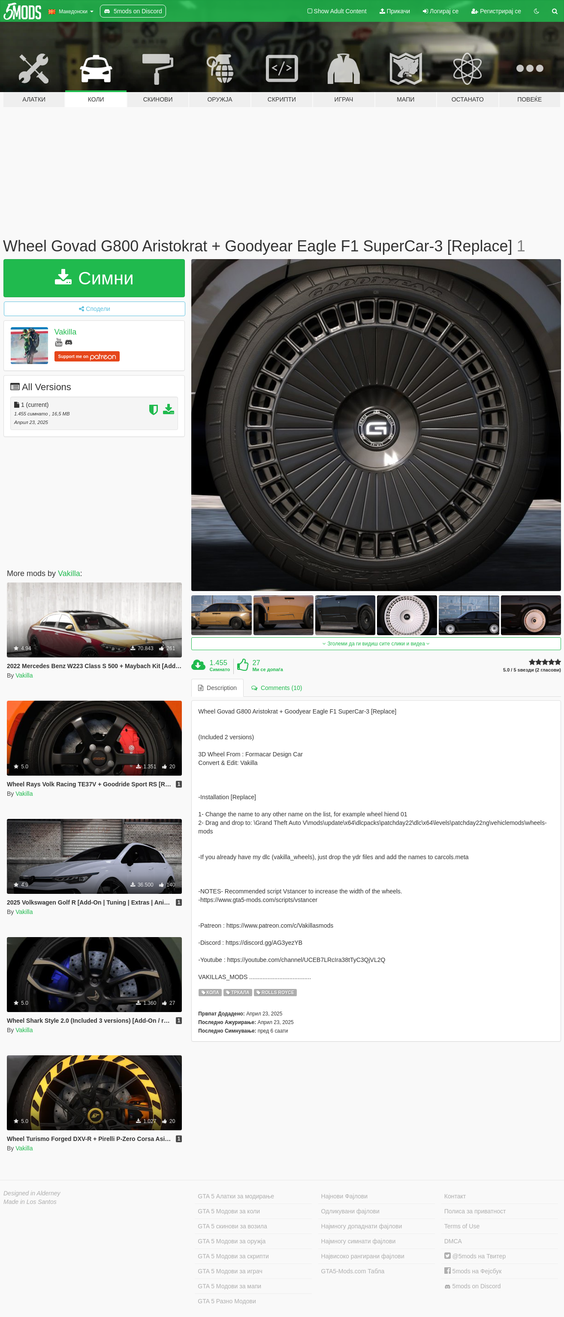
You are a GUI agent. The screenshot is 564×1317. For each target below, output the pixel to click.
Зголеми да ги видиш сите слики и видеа (376, 644)
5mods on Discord (472, 1286)
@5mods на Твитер (475, 1256)
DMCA (453, 1241)
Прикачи (395, 11)
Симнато (220, 669)
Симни (94, 278)
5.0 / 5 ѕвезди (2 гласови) (532, 670)
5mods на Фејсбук (473, 1271)
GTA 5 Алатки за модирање (236, 1196)
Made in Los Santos (30, 1201)
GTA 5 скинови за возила (232, 1226)
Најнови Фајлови (344, 1196)
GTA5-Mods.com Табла (353, 1271)
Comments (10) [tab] (276, 687)
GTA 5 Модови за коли (229, 1211)
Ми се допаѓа (267, 669)
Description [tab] (217, 687)
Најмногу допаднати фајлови (361, 1226)
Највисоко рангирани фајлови (362, 1256)
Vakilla (65, 332)
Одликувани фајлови (350, 1211)
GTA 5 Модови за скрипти (233, 1256)
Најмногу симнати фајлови (358, 1241)
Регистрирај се (496, 11)
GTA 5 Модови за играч (230, 1271)
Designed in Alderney (31, 1193)
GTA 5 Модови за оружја (231, 1241)
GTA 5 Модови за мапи (229, 1286)
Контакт (455, 1196)
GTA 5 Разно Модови (227, 1301)
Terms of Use (462, 1226)
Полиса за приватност (475, 1211)
